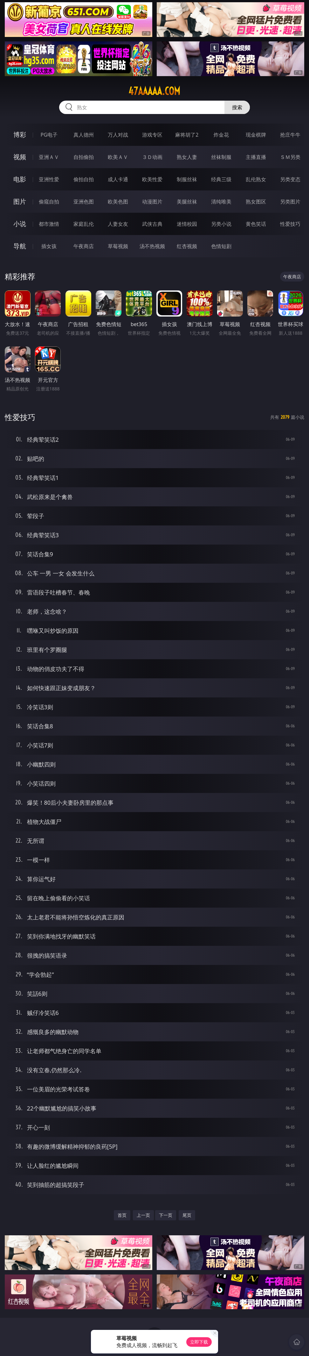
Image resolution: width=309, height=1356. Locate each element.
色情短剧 (221, 246)
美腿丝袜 (187, 201)
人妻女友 (118, 223)
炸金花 (221, 134)
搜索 (237, 107)
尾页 (186, 1215)
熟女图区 (256, 201)
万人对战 (118, 134)
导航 (19, 246)
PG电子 (49, 134)
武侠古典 (152, 223)
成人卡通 (118, 179)
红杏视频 (187, 246)
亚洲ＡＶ (49, 157)
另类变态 (290, 179)
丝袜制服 (221, 157)
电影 (19, 179)
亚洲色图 (83, 201)
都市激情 (49, 223)
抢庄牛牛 (290, 134)
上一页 (143, 1215)
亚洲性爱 (49, 179)
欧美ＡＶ (118, 157)
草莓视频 (118, 246)
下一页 (165, 1215)
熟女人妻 (187, 157)
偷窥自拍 (49, 201)
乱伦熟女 (256, 179)
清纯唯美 (221, 201)
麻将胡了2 (186, 134)
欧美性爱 (152, 179)
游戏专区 (152, 134)
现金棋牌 (256, 134)
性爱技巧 (290, 223)
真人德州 (83, 134)
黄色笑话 (256, 223)
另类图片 (290, 201)
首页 (122, 1215)
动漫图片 (152, 201)
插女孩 (49, 246)
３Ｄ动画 (152, 157)
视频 (19, 157)
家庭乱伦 (83, 223)
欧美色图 (118, 201)
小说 (19, 223)
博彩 (19, 134)
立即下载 (199, 1342)
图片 (19, 201)
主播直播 (256, 157)
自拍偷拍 (83, 157)
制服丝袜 (187, 179)
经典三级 (221, 179)
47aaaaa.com (154, 91)
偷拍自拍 (83, 179)
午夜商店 (83, 246)
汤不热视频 (152, 246)
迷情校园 (187, 223)
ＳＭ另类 (290, 157)
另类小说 (221, 223)
